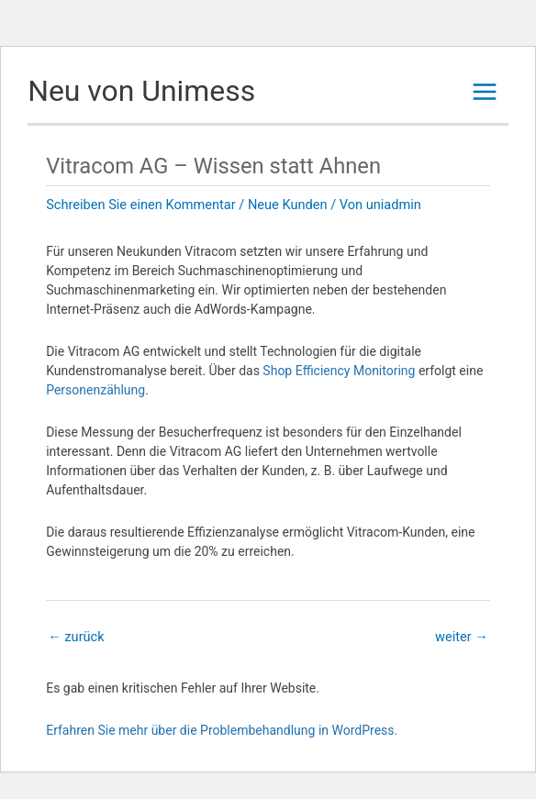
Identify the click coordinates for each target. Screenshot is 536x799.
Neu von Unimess (141, 90)
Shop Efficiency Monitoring (338, 370)
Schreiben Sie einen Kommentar (141, 204)
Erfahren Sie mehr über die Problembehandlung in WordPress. (221, 730)
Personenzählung (95, 390)
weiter (461, 636)
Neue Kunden (288, 204)
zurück (76, 636)
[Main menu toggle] (484, 92)
